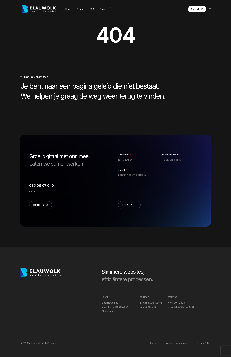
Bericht (122, 170)
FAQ (92, 9)
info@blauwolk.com (151, 302)
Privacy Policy (204, 343)
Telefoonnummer (171, 155)
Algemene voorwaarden (177, 343)
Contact (103, 9)
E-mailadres (124, 155)
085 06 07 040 (41, 185)
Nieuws (80, 9)
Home (68, 9)
